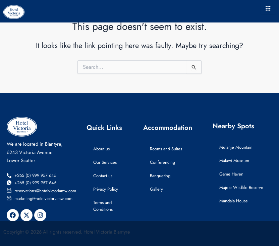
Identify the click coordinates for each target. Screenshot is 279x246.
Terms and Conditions (103, 205)
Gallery (156, 189)
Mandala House (233, 201)
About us (101, 149)
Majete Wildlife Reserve (241, 187)
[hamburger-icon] (268, 8)
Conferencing (162, 162)
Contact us (102, 176)
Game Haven (231, 174)
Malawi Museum (234, 160)
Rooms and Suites (166, 149)
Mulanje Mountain (236, 147)
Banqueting (160, 176)
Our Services (105, 162)
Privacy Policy (105, 189)
